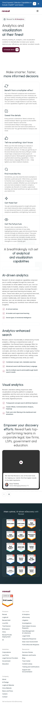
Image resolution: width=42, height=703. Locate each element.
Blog (23, 658)
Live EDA (5, 623)
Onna (4, 632)
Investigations (26, 623)
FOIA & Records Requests (30, 644)
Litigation (25, 620)
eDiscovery (26, 617)
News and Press (7, 691)
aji (3, 640)
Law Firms (5, 655)
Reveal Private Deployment (7, 636)
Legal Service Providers (10, 658)
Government (6, 661)
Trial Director (6, 626)
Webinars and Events (29, 655)
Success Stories (27, 652)
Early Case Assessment (30, 642)
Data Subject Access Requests (29, 627)
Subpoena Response (29, 639)
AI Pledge (5, 682)
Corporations (6, 652)
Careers (5, 694)
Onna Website (7, 688)
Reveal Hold (6, 620)
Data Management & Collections (28, 632)
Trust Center (26, 661)
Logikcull (5, 617)
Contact (4, 697)
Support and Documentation (27, 671)
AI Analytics (26, 614)
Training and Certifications (30, 667)
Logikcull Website (8, 685)
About (4, 679)
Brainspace (6, 629)
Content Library (27, 664)
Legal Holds (26, 636)
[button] (37, 11)
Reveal (4, 614)
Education (5, 664)
